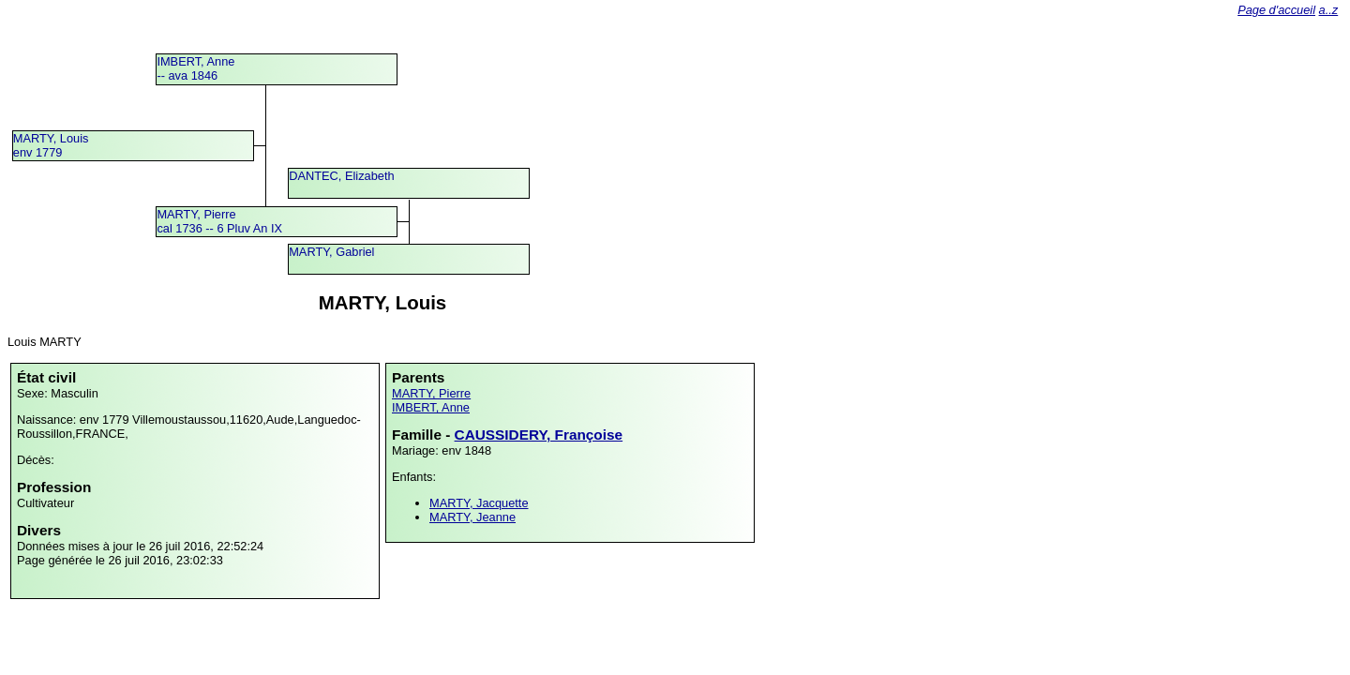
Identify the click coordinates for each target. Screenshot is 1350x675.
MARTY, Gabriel (331, 252)
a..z (1329, 10)
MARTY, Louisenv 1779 (51, 145)
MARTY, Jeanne (472, 517)
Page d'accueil (1276, 10)
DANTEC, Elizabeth (341, 176)
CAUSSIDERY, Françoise (539, 434)
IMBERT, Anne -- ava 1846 (195, 68)
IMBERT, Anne (431, 407)
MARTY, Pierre (431, 393)
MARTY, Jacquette (479, 503)
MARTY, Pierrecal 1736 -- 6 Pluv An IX (219, 221)
